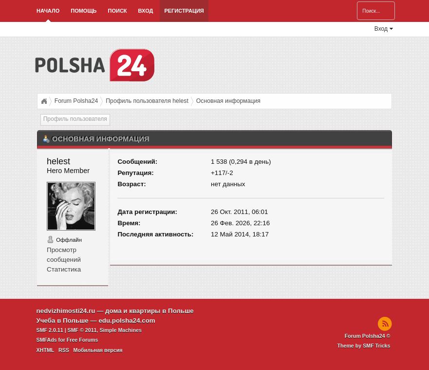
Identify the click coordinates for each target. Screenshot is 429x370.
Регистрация (184, 11)
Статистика (64, 269)
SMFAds (47, 340)
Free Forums (82, 340)
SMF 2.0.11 (50, 330)
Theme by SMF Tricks (363, 346)
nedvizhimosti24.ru (66, 310)
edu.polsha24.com (126, 320)
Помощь (83, 11)
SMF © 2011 (82, 330)
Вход (145, 11)
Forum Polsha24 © (368, 336)
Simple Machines (120, 330)
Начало (48, 11)
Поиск (117, 11)
